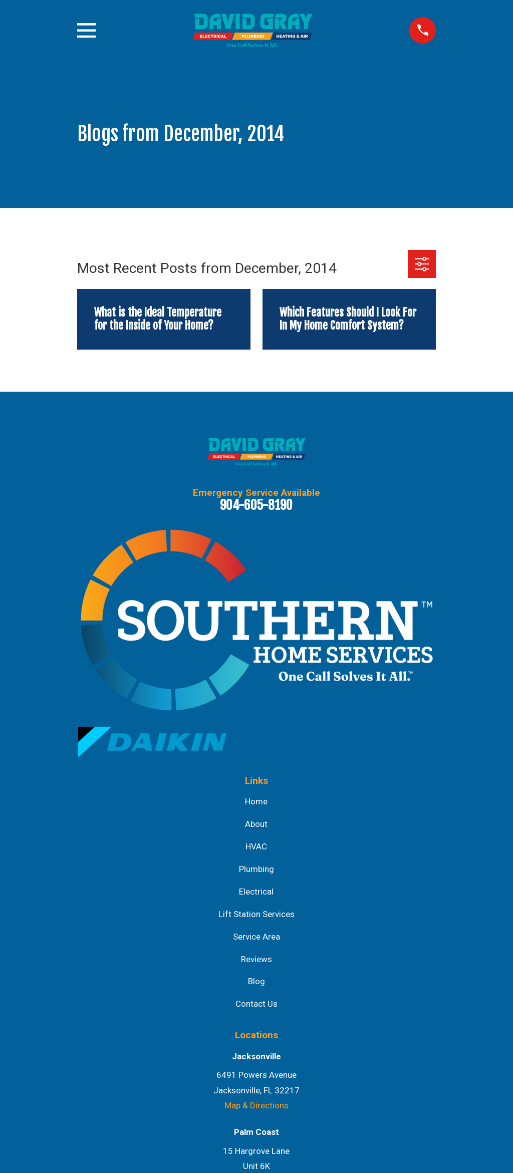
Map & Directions (256, 1105)
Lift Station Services (256, 914)
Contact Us (256, 1004)
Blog (256, 981)
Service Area (256, 937)
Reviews (256, 959)
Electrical (256, 892)
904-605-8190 (256, 505)
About (256, 824)
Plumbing (256, 869)
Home (256, 801)
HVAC (256, 846)
